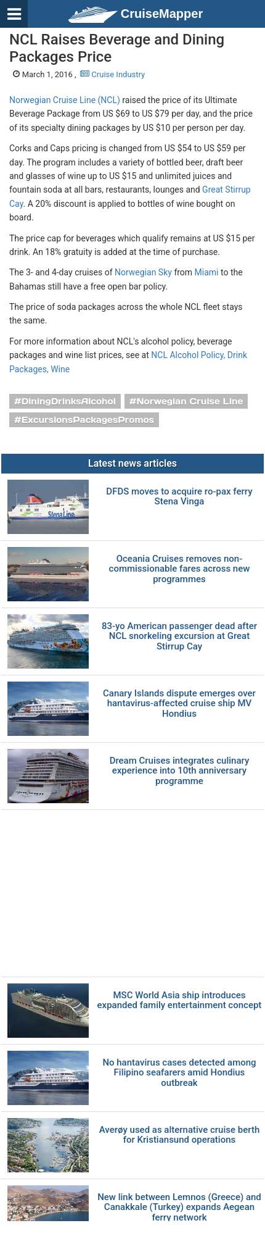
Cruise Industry (112, 74)
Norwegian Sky (143, 272)
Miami (207, 272)
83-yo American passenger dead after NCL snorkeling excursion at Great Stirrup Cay (179, 636)
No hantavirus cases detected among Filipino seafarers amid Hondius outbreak (179, 1073)
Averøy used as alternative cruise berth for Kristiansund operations (179, 1135)
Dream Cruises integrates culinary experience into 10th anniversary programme (180, 771)
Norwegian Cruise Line (189, 401)
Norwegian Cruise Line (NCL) (64, 100)
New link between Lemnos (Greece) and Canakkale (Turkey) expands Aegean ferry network (179, 1207)
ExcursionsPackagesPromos (88, 419)
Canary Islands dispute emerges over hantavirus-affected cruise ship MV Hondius (179, 703)
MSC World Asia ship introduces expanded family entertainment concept (179, 1000)
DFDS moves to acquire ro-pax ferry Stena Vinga (179, 496)
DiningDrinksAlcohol (69, 401)
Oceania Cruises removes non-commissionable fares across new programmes (179, 569)
